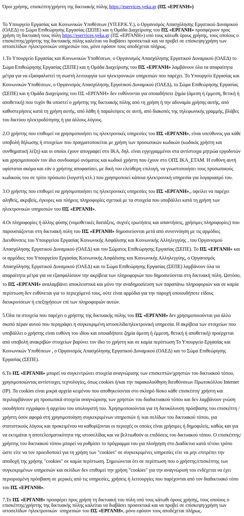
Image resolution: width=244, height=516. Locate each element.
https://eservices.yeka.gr (132, 6)
